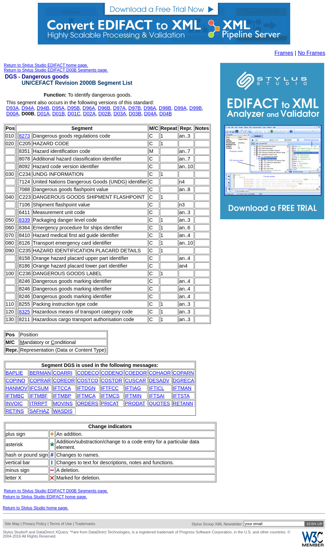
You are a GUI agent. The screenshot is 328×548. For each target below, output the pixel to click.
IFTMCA (86, 396)
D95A (58, 108)
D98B (165, 108)
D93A (12, 108)
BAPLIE (14, 373)
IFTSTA (181, 396)
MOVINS (63, 403)
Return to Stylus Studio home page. (35, 508)
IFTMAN (182, 388)
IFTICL (156, 388)
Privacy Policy (34, 524)
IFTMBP (62, 396)
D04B (165, 113)
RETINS (15, 411)
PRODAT (135, 403)
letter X (13, 478)
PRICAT (110, 403)
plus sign (15, 434)
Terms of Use (61, 524)
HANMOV (16, 388)
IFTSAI (156, 396)
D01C (74, 113)
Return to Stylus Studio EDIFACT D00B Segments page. (56, 70)
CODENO (112, 373)
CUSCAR (135, 380)
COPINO (15, 380)
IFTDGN (86, 388)
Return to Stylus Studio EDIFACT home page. (46, 65)
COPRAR (40, 380)
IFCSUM (39, 388)
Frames (284, 53)
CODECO (88, 373)
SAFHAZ (39, 411)
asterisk (14, 444)
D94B (43, 108)
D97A (119, 108)
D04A (150, 113)
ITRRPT (38, 403)
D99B (195, 108)
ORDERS (87, 403)
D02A (89, 113)
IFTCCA (62, 388)
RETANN (183, 403)
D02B (104, 113)
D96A (89, 108)
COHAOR (160, 373)
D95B (73, 108)
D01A (43, 113)
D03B (135, 113)
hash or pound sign (27, 455)
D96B (104, 108)
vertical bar (18, 462)
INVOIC (14, 403)
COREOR (64, 380)
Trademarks (85, 524)
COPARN (183, 373)
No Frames (311, 53)
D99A (180, 108)
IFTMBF (38, 396)
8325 (24, 311)
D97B (134, 108)
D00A (12, 113)
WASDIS (62, 411)
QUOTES (159, 403)
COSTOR (111, 380)
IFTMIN (133, 396)
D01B (58, 113)
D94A (27, 108)
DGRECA (184, 380)
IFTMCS (110, 396)
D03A (120, 113)
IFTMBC (15, 396)
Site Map (12, 524)
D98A (150, 108)
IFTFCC (110, 388)
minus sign (17, 470)
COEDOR (136, 373)
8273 (24, 136)
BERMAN (40, 373)
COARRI (62, 373)
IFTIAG (133, 388)
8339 (24, 220)
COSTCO (87, 380)
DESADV (159, 380)
